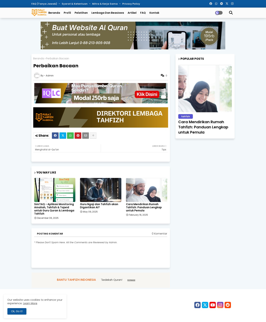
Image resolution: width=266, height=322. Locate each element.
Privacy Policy (131, 4)
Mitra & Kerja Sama (105, 4)
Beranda (54, 13)
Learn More (30, 303)
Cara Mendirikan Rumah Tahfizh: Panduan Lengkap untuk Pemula (144, 207)
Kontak (154, 13)
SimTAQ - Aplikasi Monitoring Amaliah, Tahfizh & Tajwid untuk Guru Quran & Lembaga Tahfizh (54, 209)
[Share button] (93, 135)
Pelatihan (81, 13)
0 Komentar (159, 233)
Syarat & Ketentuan (75, 4)
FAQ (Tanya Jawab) (44, 4)
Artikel (132, 13)
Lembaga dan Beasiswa (107, 13)
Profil (67, 13)
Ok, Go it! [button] (17, 311)
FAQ (143, 13)
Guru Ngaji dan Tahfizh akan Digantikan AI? (99, 206)
